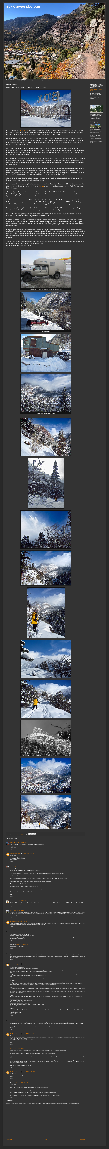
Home (46, 1139)
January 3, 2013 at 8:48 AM (28, 1033)
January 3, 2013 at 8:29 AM (20, 1020)
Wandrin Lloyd (23, 130)
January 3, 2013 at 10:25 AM (29, 1071)
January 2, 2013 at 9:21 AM (28, 853)
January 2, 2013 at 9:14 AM (21, 842)
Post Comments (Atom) (17, 1142)
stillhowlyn (12, 921)
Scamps (41, 186)
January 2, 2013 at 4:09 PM (21, 921)
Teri (11, 910)
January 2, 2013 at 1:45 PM (18, 910)
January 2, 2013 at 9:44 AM (21, 900)
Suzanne (12, 1020)
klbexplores (12, 900)
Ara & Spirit (12, 842)
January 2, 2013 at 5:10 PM (22, 944)
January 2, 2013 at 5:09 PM (22, 931)
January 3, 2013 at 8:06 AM (28, 964)
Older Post (82, 1139)
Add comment (10, 1100)
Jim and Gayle (13, 866)
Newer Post (9, 1139)
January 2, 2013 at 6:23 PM (22, 952)
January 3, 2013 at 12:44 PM (22, 1082)
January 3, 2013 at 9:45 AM (18, 1048)
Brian (11, 1048)
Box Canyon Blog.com (23, 6)
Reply (11, 849)
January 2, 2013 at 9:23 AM (22, 866)
